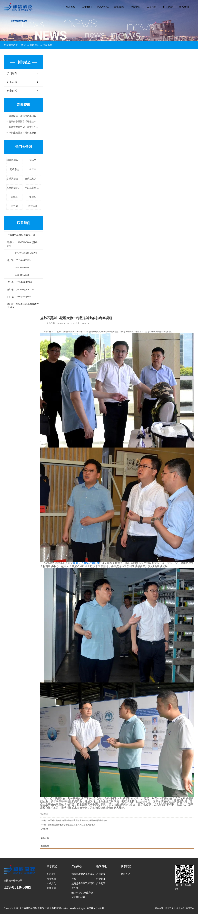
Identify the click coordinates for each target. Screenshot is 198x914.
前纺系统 (14, 169)
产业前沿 (12, 90)
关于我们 (87, 7)
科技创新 (168, 7)
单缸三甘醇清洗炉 (33, 188)
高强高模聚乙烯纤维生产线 (82, 876)
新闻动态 (119, 7)
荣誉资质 (51, 888)
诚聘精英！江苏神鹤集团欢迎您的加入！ (25, 116)
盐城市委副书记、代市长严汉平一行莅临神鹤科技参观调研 (25, 127)
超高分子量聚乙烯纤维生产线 (82, 885)
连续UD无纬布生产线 (82, 892)
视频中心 (135, 7)
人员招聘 (152, 7)
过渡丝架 (32, 206)
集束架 (32, 197)
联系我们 (184, 7)
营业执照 (51, 879)
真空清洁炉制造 (14, 188)
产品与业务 (103, 7)
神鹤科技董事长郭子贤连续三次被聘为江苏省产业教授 (71, 825)
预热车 (32, 160)
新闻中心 (34, 45)
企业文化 (51, 883)
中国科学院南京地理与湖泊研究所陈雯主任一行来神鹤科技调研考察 (77, 820)
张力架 (14, 206)
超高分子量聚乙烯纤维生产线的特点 (25, 121)
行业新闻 (12, 82)
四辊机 (14, 197)
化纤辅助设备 (78, 897)
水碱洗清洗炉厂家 (14, 178)
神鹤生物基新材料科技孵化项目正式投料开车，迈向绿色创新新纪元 (25, 132)
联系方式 (125, 874)
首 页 (23, 45)
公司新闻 (47, 45)
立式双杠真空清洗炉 (33, 178)
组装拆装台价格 (14, 160)
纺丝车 (32, 169)
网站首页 (70, 7)
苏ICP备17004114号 (67, 908)
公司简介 (51, 874)
